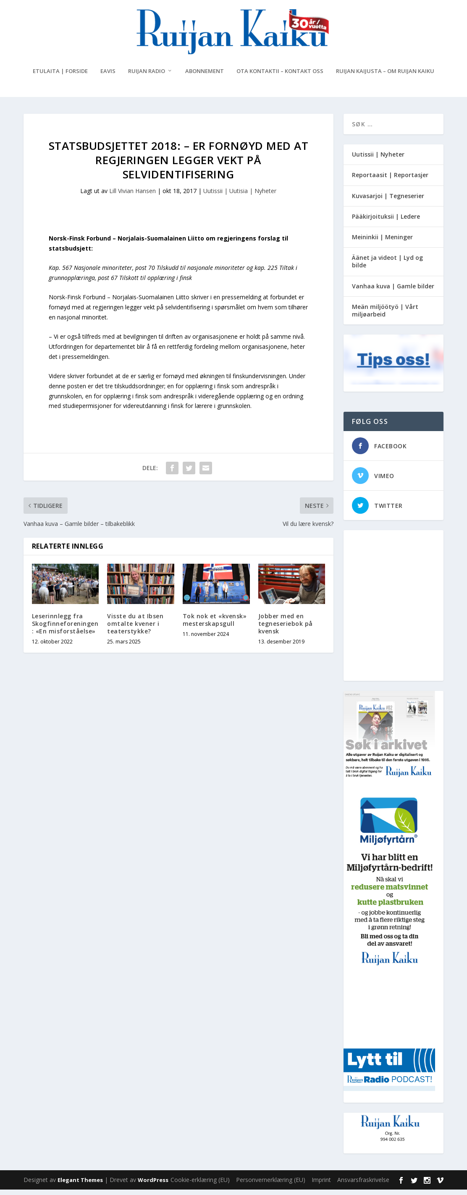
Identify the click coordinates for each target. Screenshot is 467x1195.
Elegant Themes (80, 1185)
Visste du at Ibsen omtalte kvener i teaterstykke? (135, 629)
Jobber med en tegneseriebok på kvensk (285, 629)
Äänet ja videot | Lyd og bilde (387, 267)
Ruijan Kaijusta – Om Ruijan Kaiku (385, 76)
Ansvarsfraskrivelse (363, 1185)
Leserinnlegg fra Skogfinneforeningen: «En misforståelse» (65, 629)
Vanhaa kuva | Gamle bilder (393, 291)
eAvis (107, 76)
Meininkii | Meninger (382, 242)
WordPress (153, 1185)
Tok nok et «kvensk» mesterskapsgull (215, 625)
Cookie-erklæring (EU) (200, 1185)
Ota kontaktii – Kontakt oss (279, 76)
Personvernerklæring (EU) (270, 1185)
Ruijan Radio (146, 76)
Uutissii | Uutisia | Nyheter (239, 196)
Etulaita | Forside (60, 76)
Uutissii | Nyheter (378, 160)
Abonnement (204, 76)
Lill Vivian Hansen (132, 196)
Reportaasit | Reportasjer (390, 180)
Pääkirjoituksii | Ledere (386, 222)
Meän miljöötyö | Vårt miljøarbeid (385, 316)
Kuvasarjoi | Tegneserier (388, 201)
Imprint (321, 1185)
